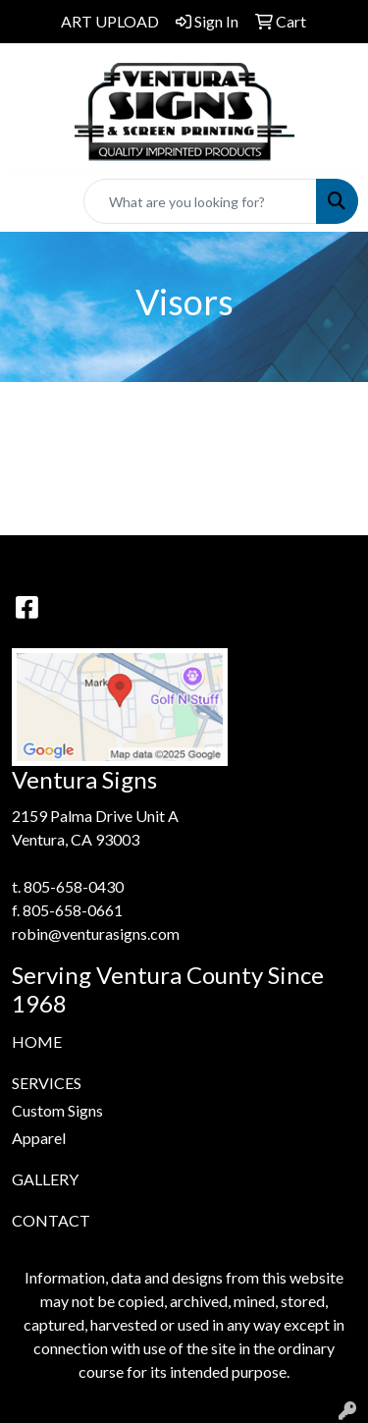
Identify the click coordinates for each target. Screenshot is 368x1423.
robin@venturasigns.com (96, 933)
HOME (37, 1041)
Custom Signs (57, 1110)
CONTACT (51, 1220)
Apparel (39, 1137)
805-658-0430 (74, 886)
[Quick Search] (200, 201)
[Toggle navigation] (30, 202)
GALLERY (45, 1179)
